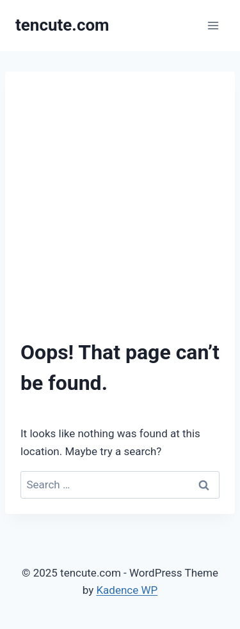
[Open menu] (213, 25)
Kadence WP (126, 590)
